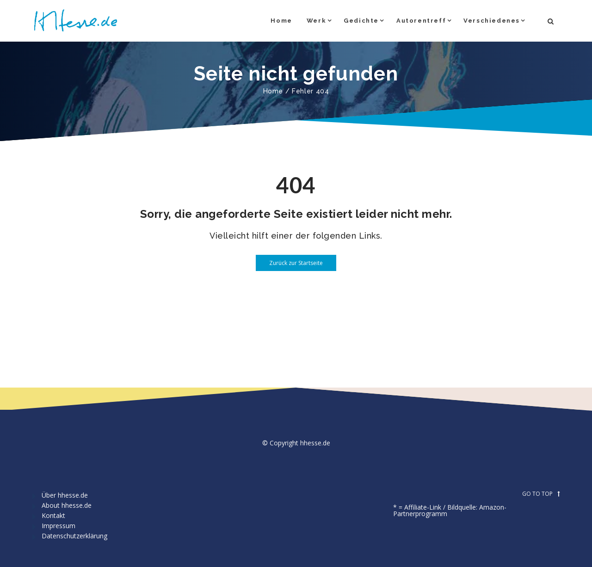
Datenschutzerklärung (74, 535)
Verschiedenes (491, 20)
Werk (316, 20)
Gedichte (361, 20)
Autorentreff (421, 20)
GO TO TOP (541, 494)
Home (281, 20)
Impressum (58, 525)
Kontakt (53, 515)
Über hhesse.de (65, 495)
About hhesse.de (67, 505)
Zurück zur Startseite (289, 263)
